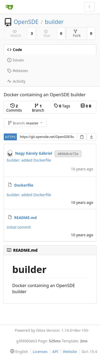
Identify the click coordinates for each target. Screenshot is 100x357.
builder (54, 22)
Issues (15, 59)
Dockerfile (23, 185)
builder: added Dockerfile (29, 160)
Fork (77, 33)
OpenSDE (26, 22)
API (55, 351)
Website (70, 351)
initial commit (19, 227)
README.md (25, 217)
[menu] (18, 351)
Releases (17, 70)
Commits (14, 108)
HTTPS (10, 137)
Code (14, 49)
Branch (38, 108)
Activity (16, 81)
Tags (62, 105)
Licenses (40, 351)
